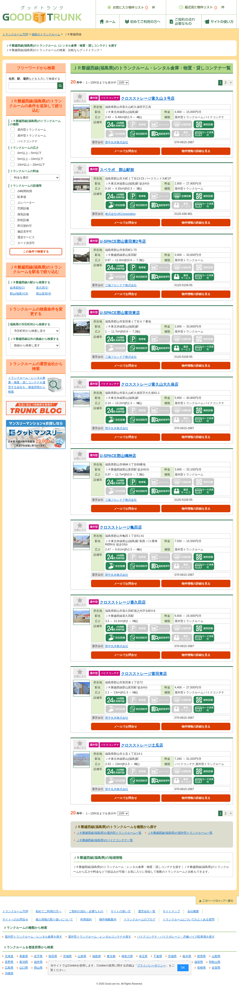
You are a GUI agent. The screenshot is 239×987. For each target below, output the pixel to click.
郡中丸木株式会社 (116, 142)
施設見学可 (24, 231)
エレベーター (26, 202)
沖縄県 (9, 973)
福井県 (38, 962)
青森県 (23, 956)
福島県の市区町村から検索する (30, 324)
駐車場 (21, 197)
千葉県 (157, 956)
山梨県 (216, 956)
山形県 (82, 956)
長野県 (9, 962)
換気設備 (23, 214)
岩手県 (38, 956)
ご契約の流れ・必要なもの (86, 911)
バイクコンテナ (27, 141)
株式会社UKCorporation (120, 214)
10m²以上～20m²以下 (31, 164)
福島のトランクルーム (46, 34)
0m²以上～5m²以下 (29, 153)
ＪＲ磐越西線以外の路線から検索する (34, 339)
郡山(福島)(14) (19, 293)
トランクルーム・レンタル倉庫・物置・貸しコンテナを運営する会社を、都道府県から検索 (26, 384)
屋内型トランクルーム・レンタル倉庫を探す (33, 936)
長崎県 (201, 967)
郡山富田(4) (43, 293)
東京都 (111, 956)
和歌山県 (214, 962)
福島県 (96, 956)
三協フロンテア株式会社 (121, 285)
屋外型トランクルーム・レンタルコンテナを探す (99, 936)
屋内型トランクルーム (31, 129)
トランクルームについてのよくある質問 (188, 919)
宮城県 (67, 956)
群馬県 (201, 956)
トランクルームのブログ (139, 919)
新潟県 (23, 962)
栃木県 (187, 956)
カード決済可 (26, 243)
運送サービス (26, 237)
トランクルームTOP (15, 34)
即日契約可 (24, 225)
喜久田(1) (42, 287)
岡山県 (38, 967)
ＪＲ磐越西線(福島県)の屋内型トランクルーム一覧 (108, 832)
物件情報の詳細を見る (196, 151)
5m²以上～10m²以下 (30, 159)
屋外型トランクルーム (31, 135)
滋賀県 (198, 962)
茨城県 (172, 956)
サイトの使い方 (121, 911)
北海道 (9, 956)
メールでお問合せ (125, 151)
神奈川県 (127, 956)
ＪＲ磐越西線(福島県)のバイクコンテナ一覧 (104, 840)
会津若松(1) (17, 287)
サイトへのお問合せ (15, 919)
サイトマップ (171, 911)
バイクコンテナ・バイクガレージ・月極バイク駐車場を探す (176, 936)
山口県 (23, 967)
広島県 (9, 967)
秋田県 (53, 956)
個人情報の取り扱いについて (54, 919)
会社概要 (193, 911)
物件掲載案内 (107, 919)
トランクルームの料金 (24, 171)
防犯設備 (23, 220)
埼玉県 (143, 956)
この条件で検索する (36, 251)
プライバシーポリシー (151, 965)
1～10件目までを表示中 (107, 82)
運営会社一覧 (146, 911)
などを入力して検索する (34, 78)
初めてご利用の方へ (48, 911)
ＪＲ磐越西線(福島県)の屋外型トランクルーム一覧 (179, 832)
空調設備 (23, 208)
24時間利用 (24, 191)
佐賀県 (216, 967)
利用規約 (86, 919)
